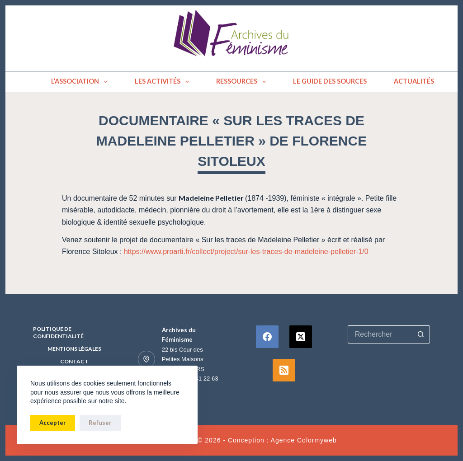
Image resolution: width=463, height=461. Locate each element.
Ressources (242, 81)
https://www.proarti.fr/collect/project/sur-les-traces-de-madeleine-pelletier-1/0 (246, 251)
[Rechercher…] (380, 334)
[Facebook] (267, 336)
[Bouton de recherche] (421, 334)
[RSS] (284, 370)
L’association (81, 81)
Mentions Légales (74, 348)
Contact (74, 361)
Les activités (164, 81)
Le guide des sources (330, 81)
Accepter (52, 422)
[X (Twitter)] (300, 336)
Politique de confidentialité (58, 332)
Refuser (100, 422)
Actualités (414, 81)
